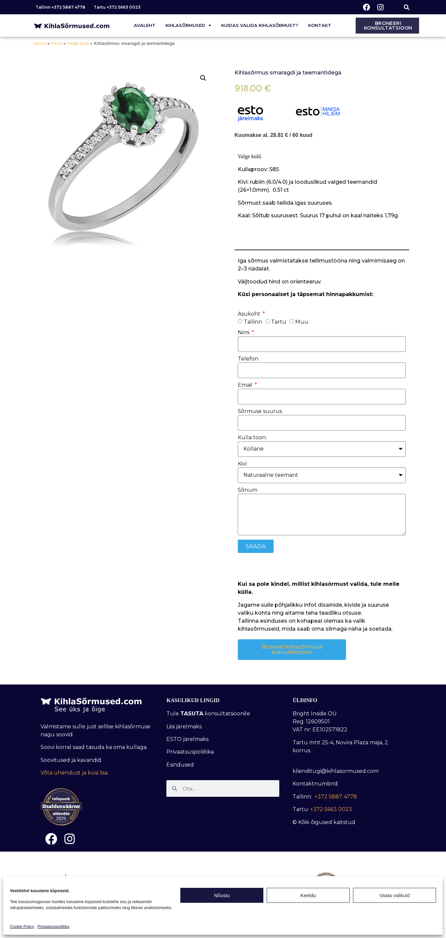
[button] (406, 7)
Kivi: (242, 464)
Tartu (278, 321)
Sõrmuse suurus (260, 411)
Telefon (248, 359)
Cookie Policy (22, 926)
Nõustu (222, 895)
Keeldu (308, 895)
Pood (56, 43)
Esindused (180, 765)
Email (246, 385)
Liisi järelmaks (184, 726)
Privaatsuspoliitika (53, 926)
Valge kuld (78, 43)
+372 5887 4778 (335, 796)
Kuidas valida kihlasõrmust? (259, 25)
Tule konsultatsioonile (208, 713)
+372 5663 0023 (331, 809)
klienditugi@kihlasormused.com (336, 771)
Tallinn (253, 321)
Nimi (244, 333)
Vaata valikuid (394, 895)
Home (40, 43)
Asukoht (250, 314)
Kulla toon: (252, 438)
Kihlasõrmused (188, 25)
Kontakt (319, 25)
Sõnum (247, 490)
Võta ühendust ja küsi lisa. (75, 773)
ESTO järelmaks (188, 739)
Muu (301, 321)
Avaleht (144, 25)
